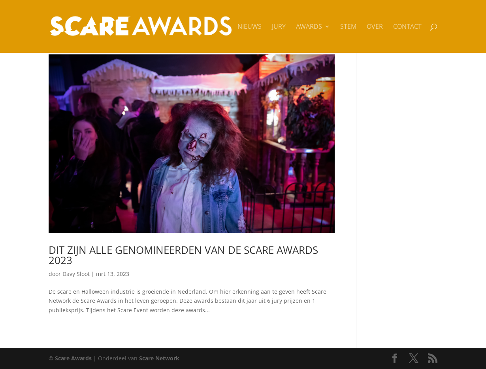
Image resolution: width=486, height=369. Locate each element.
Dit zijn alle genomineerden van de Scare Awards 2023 (183, 255)
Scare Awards (73, 358)
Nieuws (249, 27)
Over (375, 27)
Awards (309, 27)
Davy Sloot (76, 274)
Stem (348, 27)
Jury (279, 27)
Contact (407, 27)
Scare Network (159, 358)
